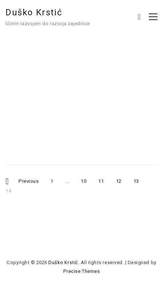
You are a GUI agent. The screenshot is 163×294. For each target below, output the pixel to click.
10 (86, 179)
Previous (29, 180)
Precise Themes (81, 271)
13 (139, 179)
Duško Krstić (33, 12)
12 (121, 179)
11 (104, 179)
